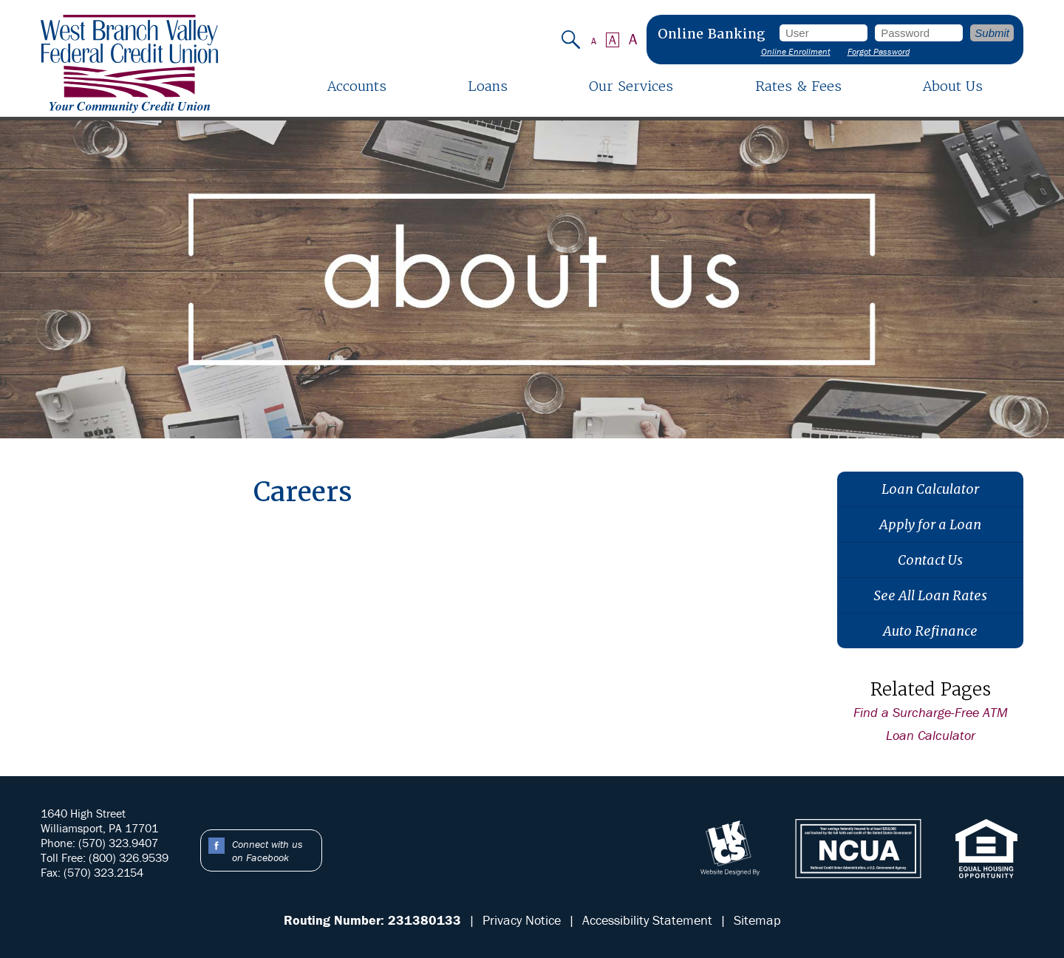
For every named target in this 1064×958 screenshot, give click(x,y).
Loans (488, 86)
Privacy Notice (521, 919)
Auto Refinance (930, 630)
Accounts (356, 86)
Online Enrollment (796, 51)
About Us (953, 86)
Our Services (631, 86)
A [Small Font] (593, 41)
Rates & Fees (798, 86)
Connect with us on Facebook (267, 851)
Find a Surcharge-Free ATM (930, 712)
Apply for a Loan (930, 524)
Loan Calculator (930, 488)
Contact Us (930, 559)
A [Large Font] (633, 39)
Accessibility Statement (647, 919)
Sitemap (757, 919)
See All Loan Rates (930, 595)
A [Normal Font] (612, 40)
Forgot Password (879, 51)
